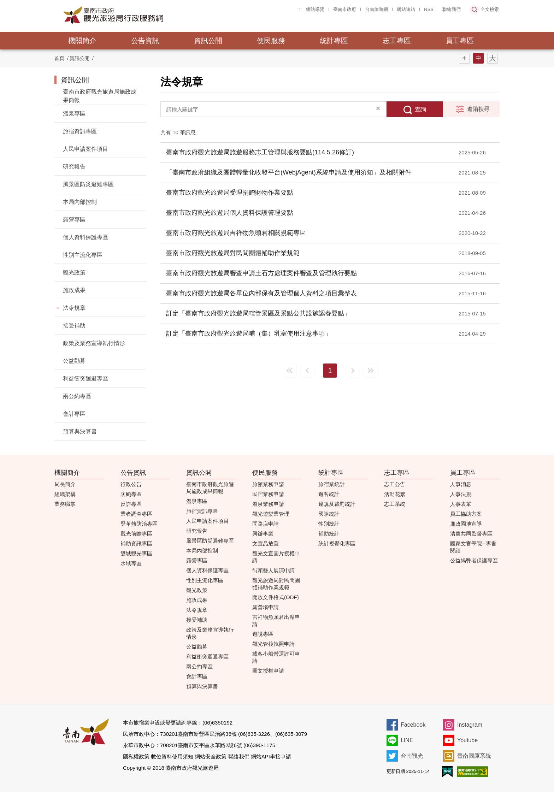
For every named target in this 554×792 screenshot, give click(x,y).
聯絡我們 (451, 9)
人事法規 (460, 494)
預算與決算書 (80, 431)
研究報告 (74, 167)
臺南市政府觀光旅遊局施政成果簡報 (99, 96)
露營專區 (74, 220)
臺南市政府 (344, 9)
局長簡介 (65, 484)
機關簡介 (82, 41)
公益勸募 (74, 361)
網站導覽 (315, 9)
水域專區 (131, 563)
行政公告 (131, 484)
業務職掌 (65, 504)
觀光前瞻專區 (136, 534)
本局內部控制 (80, 202)
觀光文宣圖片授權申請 (276, 556)
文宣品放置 (265, 543)
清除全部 (378, 109)
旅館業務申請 (268, 484)
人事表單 (460, 504)
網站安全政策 (210, 756)
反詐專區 (131, 504)
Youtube (467, 740)
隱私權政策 (136, 756)
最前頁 (290, 371)
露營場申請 (265, 607)
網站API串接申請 (271, 756)
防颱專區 (131, 494)
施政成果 (74, 290)
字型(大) (492, 58)
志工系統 (394, 504)
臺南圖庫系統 (474, 756)
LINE (407, 740)
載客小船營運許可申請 (276, 657)
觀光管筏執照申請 (273, 644)
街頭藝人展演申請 (273, 570)
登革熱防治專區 (139, 524)
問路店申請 (265, 524)
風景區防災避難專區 (88, 184)
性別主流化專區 (82, 255)
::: (299, 9)
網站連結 (406, 9)
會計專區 (74, 414)
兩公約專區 (77, 396)
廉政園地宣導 (466, 524)
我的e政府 (447, 771)
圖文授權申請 (268, 671)
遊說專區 (262, 634)
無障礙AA (472, 771)
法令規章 (74, 308)
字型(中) (478, 58)
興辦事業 (262, 534)
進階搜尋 (478, 109)
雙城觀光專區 (136, 553)
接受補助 (74, 326)
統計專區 (334, 41)
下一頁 (353, 371)
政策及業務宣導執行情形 (94, 343)
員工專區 (460, 41)
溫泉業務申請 (268, 504)
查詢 (420, 109)
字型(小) (464, 58)
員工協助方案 (466, 514)
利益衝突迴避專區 (85, 379)
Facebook (413, 725)
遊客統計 (329, 494)
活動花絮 (394, 494)
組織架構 (65, 494)
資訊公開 (208, 41)
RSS (429, 9)
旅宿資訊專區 (80, 131)
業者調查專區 (136, 514)
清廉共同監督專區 (471, 534)
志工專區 (397, 41)
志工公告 (394, 484)
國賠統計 (329, 514)
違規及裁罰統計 (336, 504)
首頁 (59, 58)
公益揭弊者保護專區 (474, 560)
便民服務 (271, 41)
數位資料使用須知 (172, 756)
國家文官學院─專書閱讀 (473, 547)
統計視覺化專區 (336, 543)
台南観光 (412, 756)
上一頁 (307, 371)
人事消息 (460, 484)
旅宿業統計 (331, 484)
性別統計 (329, 524)
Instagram (469, 725)
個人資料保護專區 (85, 237)
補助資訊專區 (136, 543)
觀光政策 (74, 273)
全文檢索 (490, 9)
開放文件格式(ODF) (275, 597)
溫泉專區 (74, 114)
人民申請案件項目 (85, 149)
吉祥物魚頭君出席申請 (276, 620)
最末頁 (370, 371)
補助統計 (329, 534)
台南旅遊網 (376, 9)
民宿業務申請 (268, 494)
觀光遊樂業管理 (270, 514)
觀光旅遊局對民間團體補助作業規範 (276, 583)
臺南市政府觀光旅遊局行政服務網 (133, 14)
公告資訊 (145, 41)
